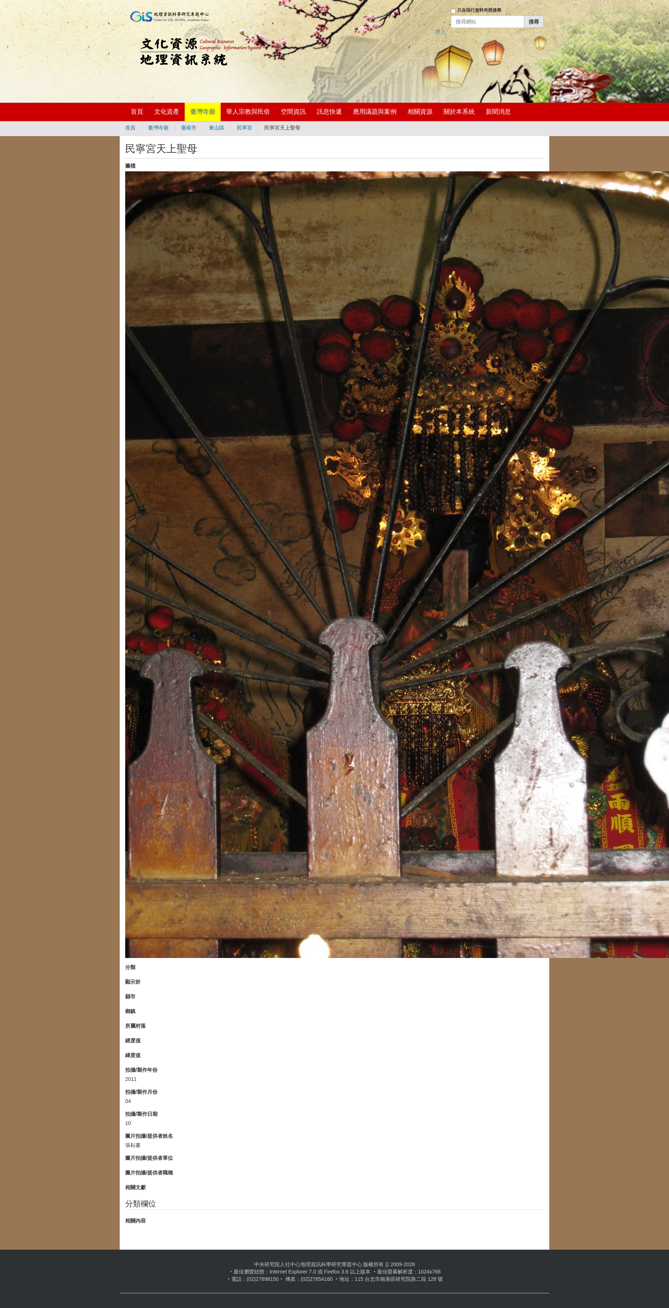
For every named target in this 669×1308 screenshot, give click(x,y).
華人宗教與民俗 (248, 111)
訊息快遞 (329, 111)
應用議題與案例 (375, 111)
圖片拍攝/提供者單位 (149, 1158)
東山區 (216, 128)
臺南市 (188, 128)
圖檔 (130, 166)
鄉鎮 (130, 1011)
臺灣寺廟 (202, 111)
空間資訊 (293, 111)
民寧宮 (244, 128)
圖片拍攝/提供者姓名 (149, 1136)
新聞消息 (498, 111)
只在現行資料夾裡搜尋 (479, 10)
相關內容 (135, 1221)
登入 (440, 32)
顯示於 (133, 982)
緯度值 (133, 1055)
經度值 (133, 1040)
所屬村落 (135, 1026)
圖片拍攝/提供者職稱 (149, 1173)
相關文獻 (135, 1187)
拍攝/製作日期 (141, 1114)
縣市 (130, 996)
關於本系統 (459, 111)
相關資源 (420, 111)
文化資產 (166, 111)
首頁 (137, 111)
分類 (130, 967)
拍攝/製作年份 (141, 1070)
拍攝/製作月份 (141, 1092)
